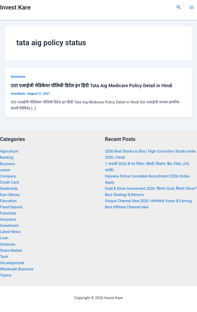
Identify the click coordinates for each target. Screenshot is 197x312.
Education (8, 201)
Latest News (10, 231)
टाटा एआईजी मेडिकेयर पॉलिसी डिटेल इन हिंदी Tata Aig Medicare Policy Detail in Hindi (91, 85)
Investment (9, 225)
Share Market (11, 250)
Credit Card (9, 182)
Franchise (8, 213)
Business (7, 164)
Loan (4, 238)
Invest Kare (15, 7)
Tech (4, 256)
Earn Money (9, 194)
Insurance (18, 76)
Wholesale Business (16, 269)
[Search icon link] (178, 7)
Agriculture (9, 151)
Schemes (7, 244)
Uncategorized (12, 263)
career (5, 170)
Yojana (5, 275)
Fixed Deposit (11, 207)
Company (8, 176)
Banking (6, 157)
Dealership (9, 188)
